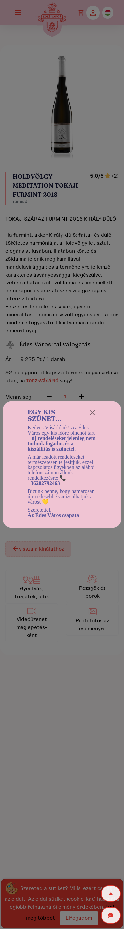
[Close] (92, 413)
